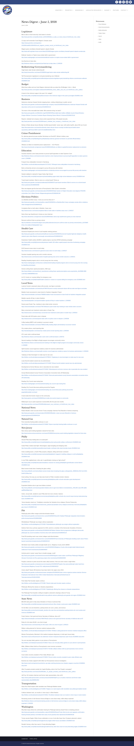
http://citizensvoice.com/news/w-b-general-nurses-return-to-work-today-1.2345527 (44, 250)
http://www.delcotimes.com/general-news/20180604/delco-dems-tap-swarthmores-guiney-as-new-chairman (51, 216)
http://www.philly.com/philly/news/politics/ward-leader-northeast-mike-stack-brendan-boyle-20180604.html (51, 448)
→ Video (99, 39)
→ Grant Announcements (103, 27)
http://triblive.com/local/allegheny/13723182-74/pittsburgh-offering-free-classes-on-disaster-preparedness (51, 589)
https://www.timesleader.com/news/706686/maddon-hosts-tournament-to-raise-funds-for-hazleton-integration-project (54, 294)
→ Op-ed (99, 36)
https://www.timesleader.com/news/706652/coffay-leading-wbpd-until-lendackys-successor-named (49, 324)
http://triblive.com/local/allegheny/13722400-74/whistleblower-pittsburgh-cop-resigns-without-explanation (50, 524)
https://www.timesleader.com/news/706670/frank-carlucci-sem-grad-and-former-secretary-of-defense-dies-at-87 (52, 618)
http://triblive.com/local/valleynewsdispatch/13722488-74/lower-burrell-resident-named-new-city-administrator (52, 363)
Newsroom (79, 10)
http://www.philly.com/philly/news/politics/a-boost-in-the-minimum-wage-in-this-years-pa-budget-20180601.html (52, 95)
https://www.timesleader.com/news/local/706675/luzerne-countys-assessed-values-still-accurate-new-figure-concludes (54, 288)
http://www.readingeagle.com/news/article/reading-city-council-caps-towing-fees (44, 383)
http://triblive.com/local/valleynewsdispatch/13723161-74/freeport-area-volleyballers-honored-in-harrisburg (51, 164)
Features (116, 10)
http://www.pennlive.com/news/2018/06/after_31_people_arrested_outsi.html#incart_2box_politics (49, 671)
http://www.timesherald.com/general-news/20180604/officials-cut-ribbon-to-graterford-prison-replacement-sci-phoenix (54, 147)
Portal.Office (33, 738)
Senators (58, 10)
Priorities (68, 10)
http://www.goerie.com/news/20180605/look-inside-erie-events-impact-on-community (45, 398)
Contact (124, 10)
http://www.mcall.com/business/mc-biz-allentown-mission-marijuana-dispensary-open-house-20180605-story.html (53, 636)
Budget (107, 10)
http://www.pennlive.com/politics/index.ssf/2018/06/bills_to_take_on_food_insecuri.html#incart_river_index (51, 37)
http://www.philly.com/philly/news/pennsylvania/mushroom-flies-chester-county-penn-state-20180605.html (51, 604)
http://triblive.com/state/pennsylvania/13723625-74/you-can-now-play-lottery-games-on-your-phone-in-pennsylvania (53, 642)
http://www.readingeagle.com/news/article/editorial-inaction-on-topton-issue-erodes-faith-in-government (50, 57)
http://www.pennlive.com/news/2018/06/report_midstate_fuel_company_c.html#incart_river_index (48, 121)
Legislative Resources (93, 10)
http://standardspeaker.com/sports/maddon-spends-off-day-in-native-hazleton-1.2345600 (46, 300)
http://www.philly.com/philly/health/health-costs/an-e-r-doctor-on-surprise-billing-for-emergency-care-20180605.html (53, 279)
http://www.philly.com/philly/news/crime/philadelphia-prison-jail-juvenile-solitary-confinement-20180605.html (51, 442)
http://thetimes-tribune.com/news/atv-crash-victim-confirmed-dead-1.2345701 (43, 336)
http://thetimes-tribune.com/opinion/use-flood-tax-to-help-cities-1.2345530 (42, 63)
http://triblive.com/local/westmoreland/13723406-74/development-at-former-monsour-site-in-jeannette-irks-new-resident (54, 369)
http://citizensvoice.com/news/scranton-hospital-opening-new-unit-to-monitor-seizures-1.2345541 (48, 256)
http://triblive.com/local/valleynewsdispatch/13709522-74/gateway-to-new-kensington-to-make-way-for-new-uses (53, 357)
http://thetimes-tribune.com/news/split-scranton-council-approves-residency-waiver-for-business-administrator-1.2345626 (55, 351)
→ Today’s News (101, 33)
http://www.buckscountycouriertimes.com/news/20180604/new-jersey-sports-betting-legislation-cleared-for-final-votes (54, 433)
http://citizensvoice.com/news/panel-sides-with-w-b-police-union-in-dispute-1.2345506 (45, 318)
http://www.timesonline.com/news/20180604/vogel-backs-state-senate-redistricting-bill (45, 72)
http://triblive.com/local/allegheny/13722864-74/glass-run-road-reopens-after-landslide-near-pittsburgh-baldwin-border (54, 689)
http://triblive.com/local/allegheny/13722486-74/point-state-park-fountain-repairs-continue (46, 583)
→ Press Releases (101, 24)
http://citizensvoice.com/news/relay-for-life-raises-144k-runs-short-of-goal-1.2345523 (45, 624)
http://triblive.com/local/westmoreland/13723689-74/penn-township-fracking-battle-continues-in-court (49, 424)
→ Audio (99, 42)
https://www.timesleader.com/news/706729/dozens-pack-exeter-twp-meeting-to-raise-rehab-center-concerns (51, 306)
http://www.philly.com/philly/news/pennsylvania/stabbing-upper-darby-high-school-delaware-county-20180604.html (53, 176)
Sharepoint (25, 738)
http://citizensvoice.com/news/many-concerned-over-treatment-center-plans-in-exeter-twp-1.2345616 (49, 312)
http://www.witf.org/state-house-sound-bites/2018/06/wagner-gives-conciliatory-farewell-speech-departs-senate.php (53, 51)
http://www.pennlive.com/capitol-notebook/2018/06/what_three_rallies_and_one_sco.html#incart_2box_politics (52, 89)
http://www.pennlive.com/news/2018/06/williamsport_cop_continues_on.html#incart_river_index (48, 404)
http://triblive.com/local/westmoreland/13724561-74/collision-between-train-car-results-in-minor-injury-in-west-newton (54, 695)
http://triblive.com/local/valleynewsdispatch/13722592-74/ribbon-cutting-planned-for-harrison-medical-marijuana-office (54, 630)
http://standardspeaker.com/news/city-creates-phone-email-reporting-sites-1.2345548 (45, 330)
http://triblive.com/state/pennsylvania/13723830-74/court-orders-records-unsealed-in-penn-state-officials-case (52, 657)
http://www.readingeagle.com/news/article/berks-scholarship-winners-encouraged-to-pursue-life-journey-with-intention (54, 170)
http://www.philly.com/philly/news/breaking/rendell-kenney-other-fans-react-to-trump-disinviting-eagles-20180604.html (54, 726)
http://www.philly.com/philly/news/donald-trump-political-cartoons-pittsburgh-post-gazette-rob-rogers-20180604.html (53, 595)
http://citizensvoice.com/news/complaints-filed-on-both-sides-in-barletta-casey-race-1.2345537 (48, 210)
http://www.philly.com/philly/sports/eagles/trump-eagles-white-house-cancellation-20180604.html (48, 720)
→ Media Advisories (102, 30)
